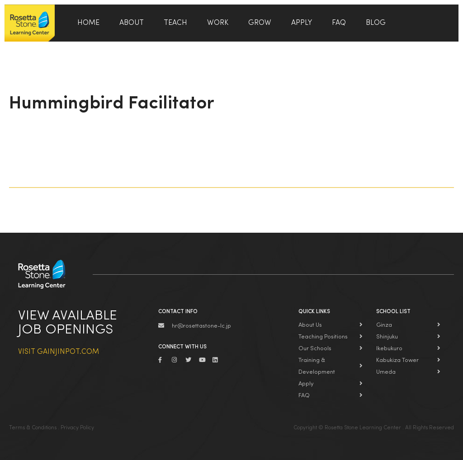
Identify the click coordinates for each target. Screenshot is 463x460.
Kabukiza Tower (397, 360)
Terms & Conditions (33, 428)
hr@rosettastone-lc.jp (201, 326)
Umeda (386, 372)
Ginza (384, 325)
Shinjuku (387, 337)
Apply (306, 384)
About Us (310, 325)
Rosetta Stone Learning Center (30, 23)
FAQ (304, 396)
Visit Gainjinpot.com (58, 352)
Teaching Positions (323, 337)
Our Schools (314, 349)
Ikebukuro (389, 349)
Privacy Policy (77, 428)
